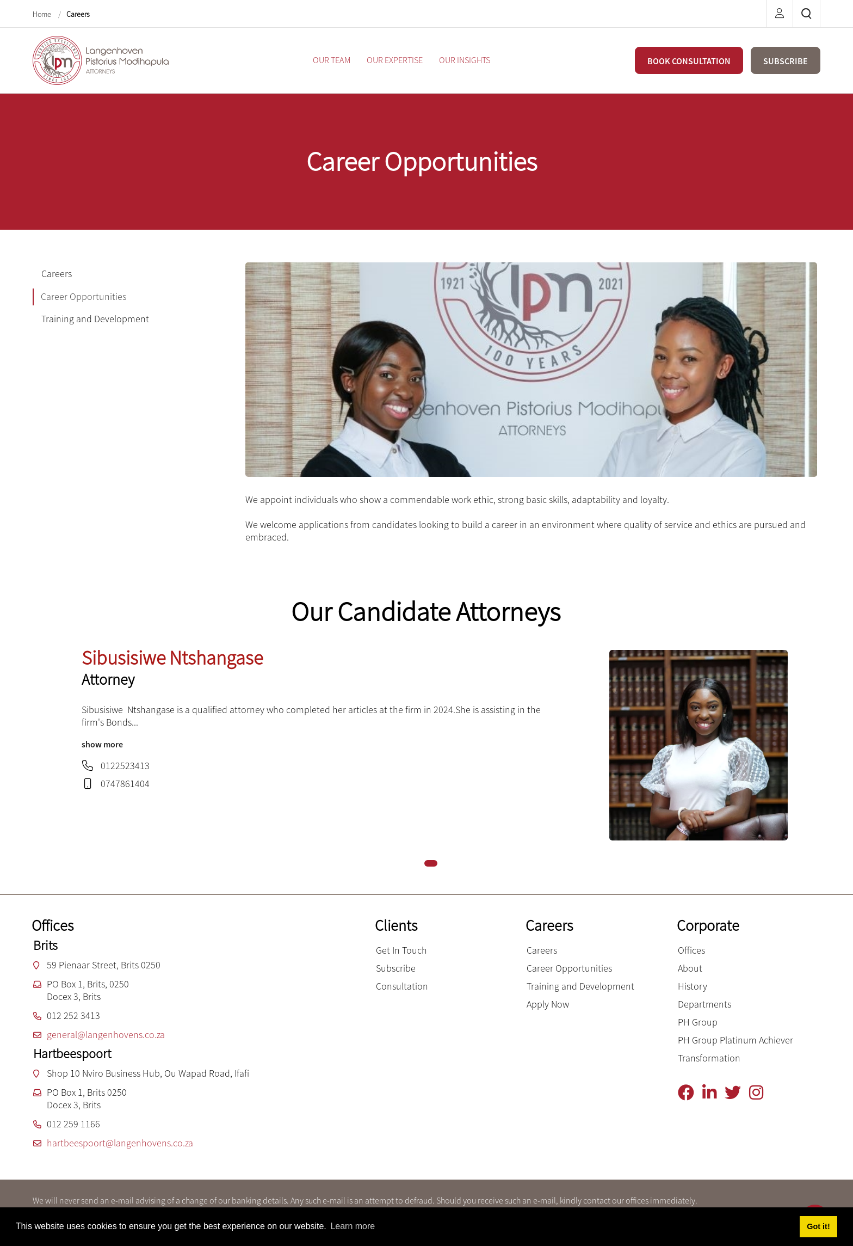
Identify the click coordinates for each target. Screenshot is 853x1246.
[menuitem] (331, 60)
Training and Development (580, 986)
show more (102, 744)
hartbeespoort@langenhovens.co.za (120, 1143)
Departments (704, 1004)
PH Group (698, 1022)
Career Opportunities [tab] (83, 296)
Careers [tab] (56, 273)
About (690, 968)
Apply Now (548, 1004)
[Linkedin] (713, 1093)
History (692, 986)
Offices (691, 950)
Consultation (402, 986)
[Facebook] (690, 1093)
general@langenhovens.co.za (106, 1034)
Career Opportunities (569, 968)
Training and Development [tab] (95, 318)
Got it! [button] (818, 1226)
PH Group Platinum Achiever (735, 1040)
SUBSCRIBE (785, 61)
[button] (430, 863)
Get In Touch (401, 950)
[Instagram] (760, 1093)
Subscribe (396, 968)
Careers (78, 14)
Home (43, 14)
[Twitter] (737, 1093)
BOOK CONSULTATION (689, 61)
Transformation (709, 1058)
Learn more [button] (352, 1226)
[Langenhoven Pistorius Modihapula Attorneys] (101, 59)
